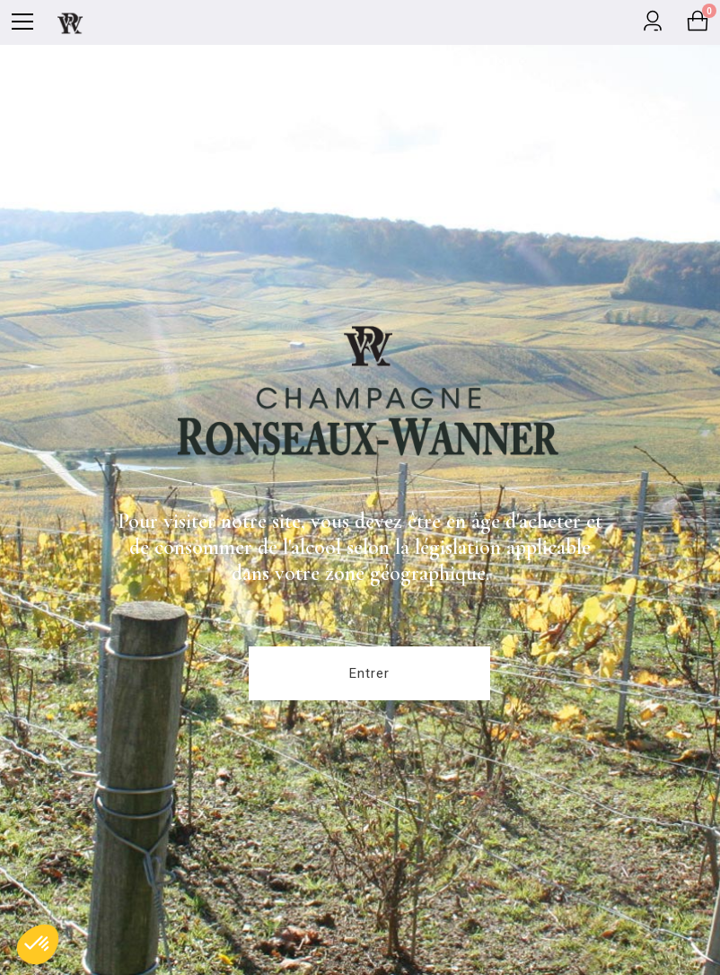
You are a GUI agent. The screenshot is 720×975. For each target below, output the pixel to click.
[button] (37, 944)
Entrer (369, 673)
